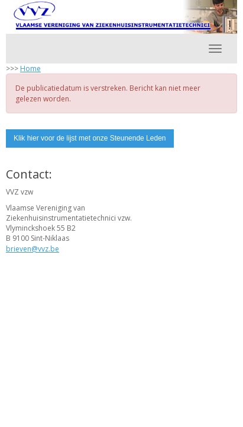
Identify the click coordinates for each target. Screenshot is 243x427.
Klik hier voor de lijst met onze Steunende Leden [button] (90, 138)
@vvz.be (32, 249)
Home (30, 68)
